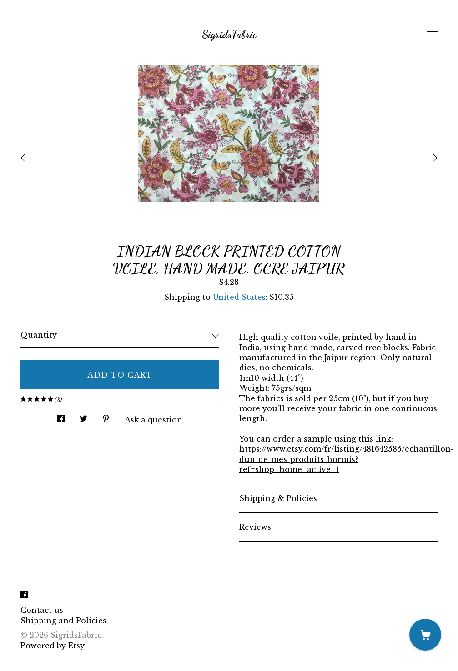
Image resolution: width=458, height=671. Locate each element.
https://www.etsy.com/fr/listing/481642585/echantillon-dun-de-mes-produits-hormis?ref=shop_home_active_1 (346, 459)
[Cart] (425, 635)
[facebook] (24, 594)
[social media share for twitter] (83, 416)
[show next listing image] (415, 155)
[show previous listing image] (43, 155)
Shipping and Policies (63, 620)
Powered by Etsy (52, 645)
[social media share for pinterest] (106, 416)
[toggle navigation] (432, 31)
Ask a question (153, 419)
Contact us (41, 610)
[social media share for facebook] (61, 416)
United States (239, 297)
